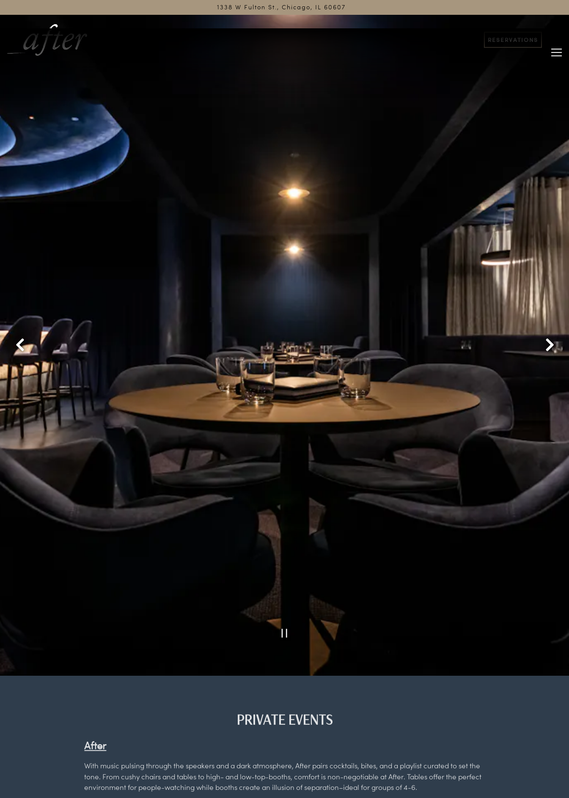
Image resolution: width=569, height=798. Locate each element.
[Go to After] (281, 7)
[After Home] (53, 39)
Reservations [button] (513, 39)
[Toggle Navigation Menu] (556, 39)
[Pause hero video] (284, 576)
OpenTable (172, 750)
